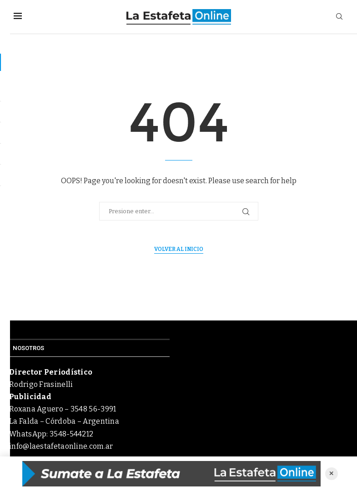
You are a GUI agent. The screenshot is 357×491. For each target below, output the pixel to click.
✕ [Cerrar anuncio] (331, 473)
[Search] (339, 17)
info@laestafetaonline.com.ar (61, 446)
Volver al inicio (178, 249)
